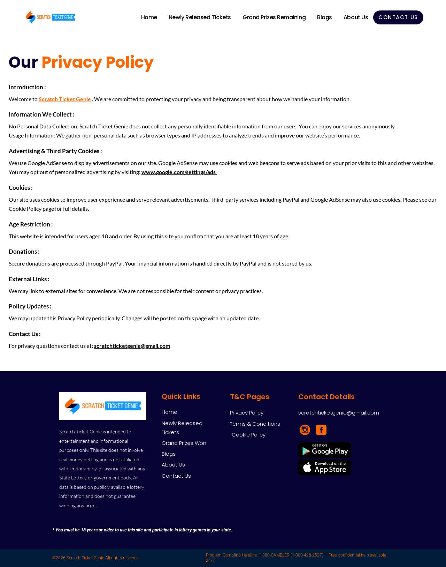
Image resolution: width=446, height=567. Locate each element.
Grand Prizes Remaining (274, 17)
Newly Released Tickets (200, 17)
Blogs (324, 17)
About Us (356, 17)
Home (149, 17)
